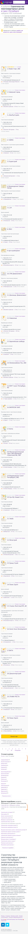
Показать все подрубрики (8, 847)
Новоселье (12, 318)
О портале (7, 916)
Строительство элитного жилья (8, 841)
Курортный (3, 777)
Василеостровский (5, 761)
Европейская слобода (15, 341)
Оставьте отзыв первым (20, 90)
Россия (2, 756)
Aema (10, 429)
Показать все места (6, 796)
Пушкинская (3, 920)
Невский (3, 783)
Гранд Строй (12, 563)
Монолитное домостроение (7, 844)
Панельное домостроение (7, 843)
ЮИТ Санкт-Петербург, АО (16, 386)
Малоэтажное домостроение (7, 833)
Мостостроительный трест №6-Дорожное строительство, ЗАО (15, 453)
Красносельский (4, 773)
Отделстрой (12, 161)
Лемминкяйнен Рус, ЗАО (16, 363)
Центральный (4, 793)
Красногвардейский (5, 771)
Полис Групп (12, 584)
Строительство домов (6, 818)
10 (11, 750)
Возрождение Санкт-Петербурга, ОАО (15, 476)
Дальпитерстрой (14, 673)
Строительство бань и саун (7, 821)
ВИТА (10, 650)
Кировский (3, 767)
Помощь (3, 916)
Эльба (10, 518)
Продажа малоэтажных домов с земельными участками (13, 829)
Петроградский (4, 785)
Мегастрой (12, 540)
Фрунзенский (4, 791)
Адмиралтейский (4, 759)
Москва (2, 919)
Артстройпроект (13, 250)
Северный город (13, 92)
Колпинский (3, 769)
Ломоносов (3, 779)
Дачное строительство (6, 816)
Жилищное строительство (6, 819)
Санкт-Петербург (18, 919)
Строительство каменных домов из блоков (10, 835)
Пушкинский (3, 789)
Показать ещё (14, 736)
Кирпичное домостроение (7, 837)
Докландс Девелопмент (16, 295)
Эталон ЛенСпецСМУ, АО (17, 606)
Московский (3, 781)
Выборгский (3, 763)
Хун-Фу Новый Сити (15, 497)
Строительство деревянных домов (8, 827)
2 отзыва (19, 67)
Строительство (5, 805)
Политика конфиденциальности (15, 917)
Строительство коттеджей (6, 812)
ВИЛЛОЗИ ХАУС (13, 407)
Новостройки (4, 814)
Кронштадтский (4, 775)
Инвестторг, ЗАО (13, 69)
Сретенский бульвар (10, 919)
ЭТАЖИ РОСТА (13, 696)
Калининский (4, 765)
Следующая (17, 750)
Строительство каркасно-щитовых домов (10, 831)
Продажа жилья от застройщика (8, 839)
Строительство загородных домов (8, 825)
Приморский (3, 787)
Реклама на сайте (14, 916)
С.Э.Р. (9, 208)
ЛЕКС (9, 229)
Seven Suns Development (17, 629)
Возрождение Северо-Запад (15, 187)
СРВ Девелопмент (14, 273)
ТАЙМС (10, 140)
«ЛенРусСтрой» (13, 115)
